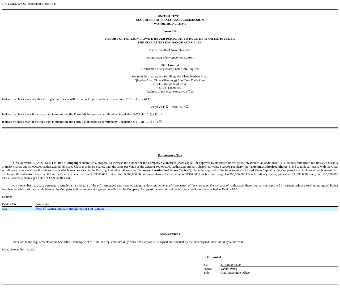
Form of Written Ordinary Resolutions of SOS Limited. (70, 208)
